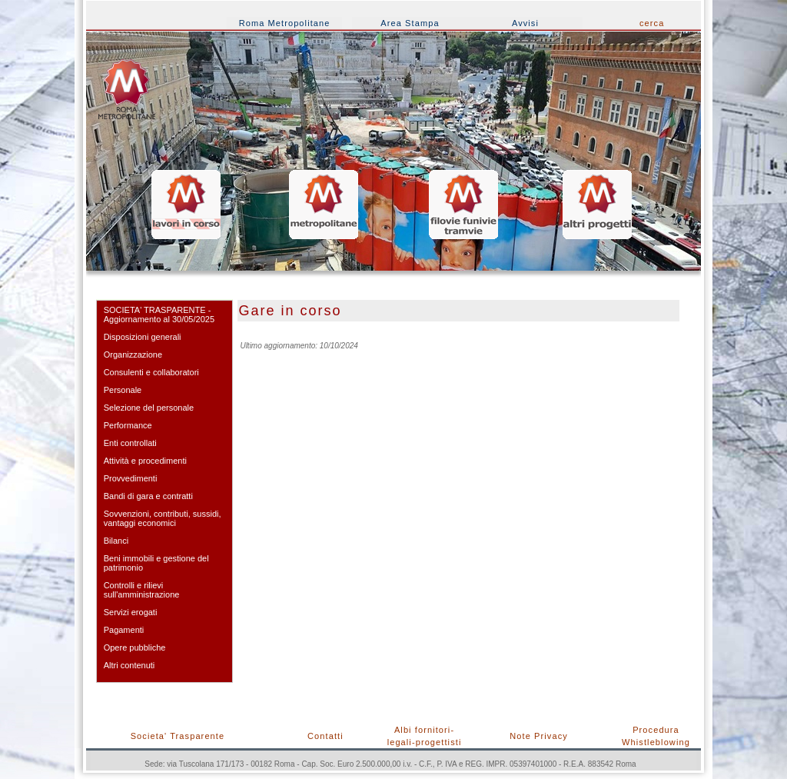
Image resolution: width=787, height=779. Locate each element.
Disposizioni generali (142, 336)
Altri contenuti (129, 665)
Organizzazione (133, 354)
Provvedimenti (131, 478)
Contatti (325, 736)
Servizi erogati (131, 612)
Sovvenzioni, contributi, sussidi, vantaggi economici (162, 518)
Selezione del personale (149, 407)
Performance (128, 425)
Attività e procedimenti (145, 460)
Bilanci (116, 540)
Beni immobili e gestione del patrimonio (156, 563)
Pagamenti (124, 629)
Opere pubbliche (135, 647)
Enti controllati (130, 443)
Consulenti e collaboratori (151, 372)
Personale (123, 389)
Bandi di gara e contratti (148, 496)
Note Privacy (539, 736)
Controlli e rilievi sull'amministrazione (142, 590)
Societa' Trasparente (178, 736)
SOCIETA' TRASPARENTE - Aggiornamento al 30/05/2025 (159, 314)
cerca (651, 23)
